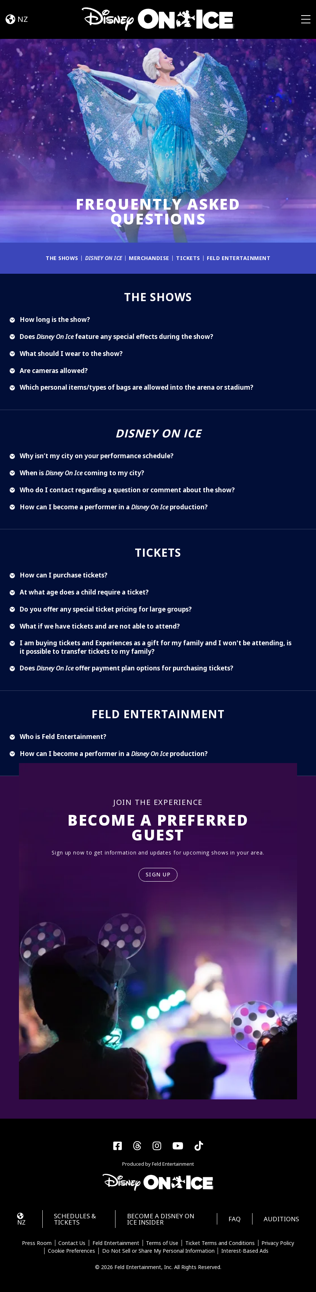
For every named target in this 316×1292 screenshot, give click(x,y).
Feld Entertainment (238, 258)
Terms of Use (162, 1243)
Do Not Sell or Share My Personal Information (158, 1251)
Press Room (37, 1243)
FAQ (234, 1219)
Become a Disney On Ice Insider (160, 1219)
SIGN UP (158, 874)
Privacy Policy (277, 1243)
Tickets (188, 258)
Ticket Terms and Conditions (220, 1243)
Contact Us (71, 1243)
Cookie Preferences (71, 1251)
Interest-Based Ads (244, 1251)
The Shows (62, 258)
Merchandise (149, 258)
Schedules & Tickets (75, 1219)
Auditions (281, 1219)
